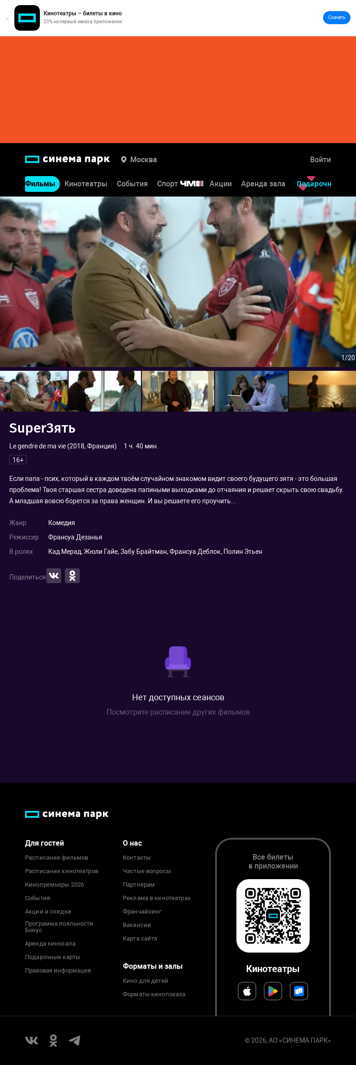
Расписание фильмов (56, 858)
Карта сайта (140, 938)
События (132, 184)
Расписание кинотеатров (61, 871)
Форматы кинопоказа (154, 994)
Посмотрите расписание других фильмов (178, 712)
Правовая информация (58, 970)
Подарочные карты (52, 957)
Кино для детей (145, 981)
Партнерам (139, 884)
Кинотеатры (86, 184)
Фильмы (40, 184)
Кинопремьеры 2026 (54, 884)
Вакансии (137, 925)
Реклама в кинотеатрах (157, 898)
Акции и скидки (48, 911)
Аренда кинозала (50, 943)
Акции (221, 184)
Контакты (137, 858)
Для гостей (44, 843)
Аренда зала (263, 184)
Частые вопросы (147, 871)
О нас (132, 843)
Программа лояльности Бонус (59, 927)
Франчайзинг (142, 911)
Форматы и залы (153, 966)
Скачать (336, 17)
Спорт (186, 184)
